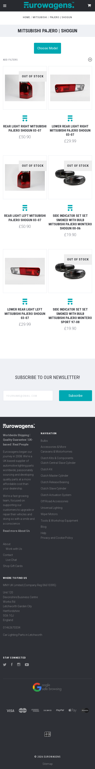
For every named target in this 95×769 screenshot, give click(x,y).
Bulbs (44, 440)
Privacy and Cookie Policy (57, 537)
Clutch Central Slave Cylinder (58, 462)
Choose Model (47, 48)
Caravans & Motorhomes (56, 451)
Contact (8, 555)
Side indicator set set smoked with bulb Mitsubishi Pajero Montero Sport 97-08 (70, 315)
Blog (43, 526)
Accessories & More (53, 446)
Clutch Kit (46, 469)
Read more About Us (16, 530)
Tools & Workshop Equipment (59, 520)
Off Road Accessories (54, 501)
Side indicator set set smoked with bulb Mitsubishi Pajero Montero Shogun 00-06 (70, 222)
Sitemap (47, 763)
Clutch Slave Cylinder (53, 488)
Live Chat (11, 559)
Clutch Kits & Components (57, 458)
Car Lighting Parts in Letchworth (22, 634)
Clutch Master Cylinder (54, 475)
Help (43, 533)
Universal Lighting (51, 507)
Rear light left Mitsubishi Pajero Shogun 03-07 (25, 218)
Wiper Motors (49, 514)
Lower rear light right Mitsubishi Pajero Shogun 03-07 (70, 130)
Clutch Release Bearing (55, 482)
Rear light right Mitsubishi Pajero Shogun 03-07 (24, 128)
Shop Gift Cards (13, 566)
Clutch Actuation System (56, 495)
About (6, 544)
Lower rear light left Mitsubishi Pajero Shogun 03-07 (25, 313)
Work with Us (14, 548)
